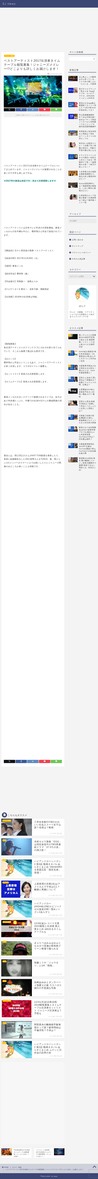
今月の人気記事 (78, 259)
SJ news (9, 3)
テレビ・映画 (9, 56)
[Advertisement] (32, 30)
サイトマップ (77, 246)
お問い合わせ (77, 240)
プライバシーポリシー (81, 253)
